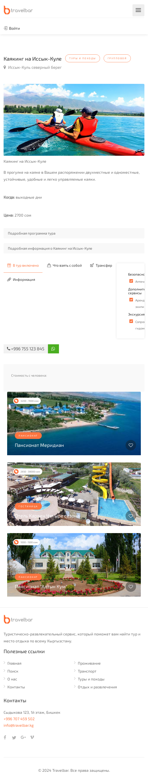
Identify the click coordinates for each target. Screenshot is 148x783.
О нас (12, 679)
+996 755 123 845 (25, 348)
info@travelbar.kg (19, 725)
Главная (14, 663)
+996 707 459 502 (19, 718)
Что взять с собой (64, 265)
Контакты (16, 687)
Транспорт (87, 671)
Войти (12, 28)
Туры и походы (91, 679)
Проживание (89, 663)
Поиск (12, 671)
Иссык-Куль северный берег (33, 67)
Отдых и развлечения (97, 687)
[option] (74, 120)
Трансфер (101, 265)
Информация (21, 279)
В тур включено (23, 265)
